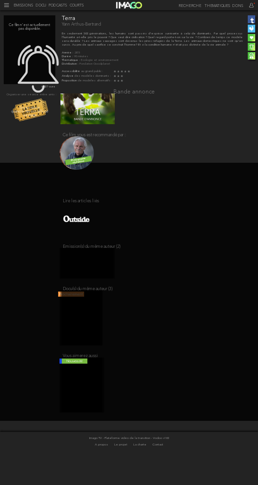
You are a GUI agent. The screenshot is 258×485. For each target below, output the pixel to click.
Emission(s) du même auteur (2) (91, 258)
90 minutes (81, 56)
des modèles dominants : (92, 76)
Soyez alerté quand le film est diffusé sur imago (29, 111)
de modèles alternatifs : (95, 80)
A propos (102, 467)
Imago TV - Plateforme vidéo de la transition (120, 461)
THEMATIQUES (217, 6)
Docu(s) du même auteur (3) (87, 304)
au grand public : (92, 71)
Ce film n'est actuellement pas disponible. (29, 27)
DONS (237, 6)
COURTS (77, 5)
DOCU (41, 5)
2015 (77, 52)
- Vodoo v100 (160, 461)
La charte (140, 467)
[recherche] (189, 6)
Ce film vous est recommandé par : (94, 139)
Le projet (121, 467)
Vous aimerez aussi (80, 375)
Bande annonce (134, 92)
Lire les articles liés (81, 208)
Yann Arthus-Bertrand (81, 24)
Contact (157, 467)
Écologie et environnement (100, 60)
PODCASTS (57, 5)
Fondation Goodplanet (94, 64)
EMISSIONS (23, 5)
